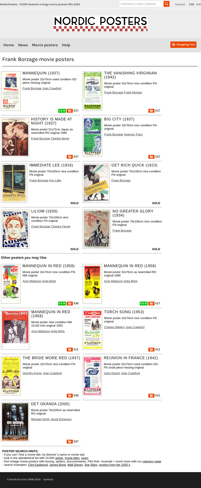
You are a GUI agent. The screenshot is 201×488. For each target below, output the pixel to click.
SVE (198, 4)
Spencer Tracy (133, 134)
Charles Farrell (60, 226)
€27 (72, 156)
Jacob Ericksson (60, 419)
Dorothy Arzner (32, 373)
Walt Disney (75, 464)
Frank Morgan (133, 92)
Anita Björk (49, 281)
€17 (72, 110)
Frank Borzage (32, 88)
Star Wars (90, 464)
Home (8, 45)
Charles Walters (114, 327)
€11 (72, 349)
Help (66, 45)
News (23, 45)
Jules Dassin (112, 373)
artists (59, 458)
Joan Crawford (51, 88)
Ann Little (55, 180)
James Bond (57, 464)
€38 (72, 303)
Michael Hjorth (40, 419)
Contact (180, 4)
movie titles (72, 458)
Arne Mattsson (31, 281)
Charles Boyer (60, 138)
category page (151, 461)
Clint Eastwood (38, 464)
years (84, 458)
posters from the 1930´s (114, 464)
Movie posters (45, 45)
